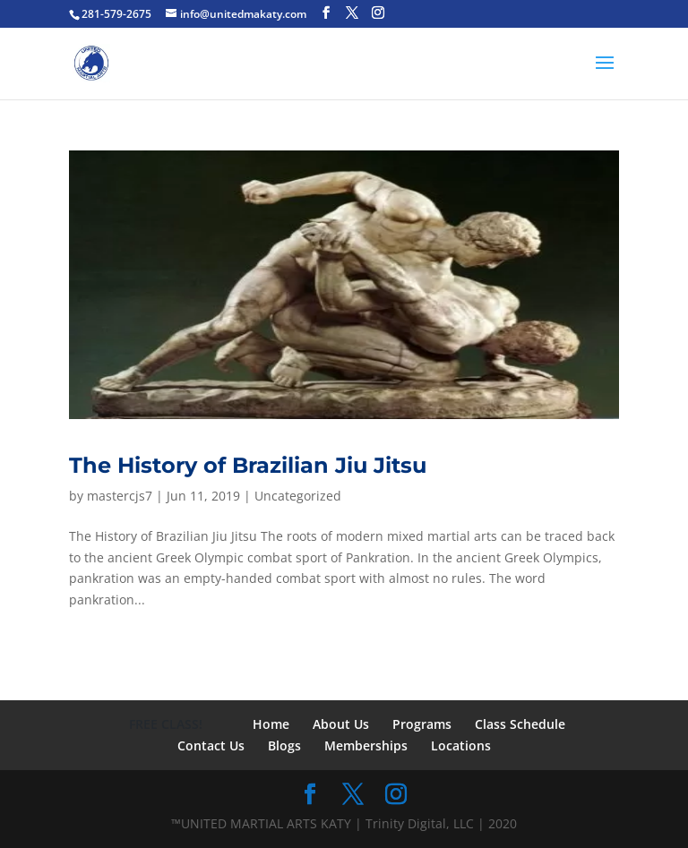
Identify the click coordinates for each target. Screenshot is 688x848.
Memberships (366, 745)
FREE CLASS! (165, 723)
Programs (422, 723)
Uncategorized (297, 495)
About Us (341, 723)
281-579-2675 (116, 13)
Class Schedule (520, 723)
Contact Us (211, 745)
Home (271, 723)
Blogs (284, 745)
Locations (461, 745)
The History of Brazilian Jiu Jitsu (247, 465)
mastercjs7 (119, 495)
